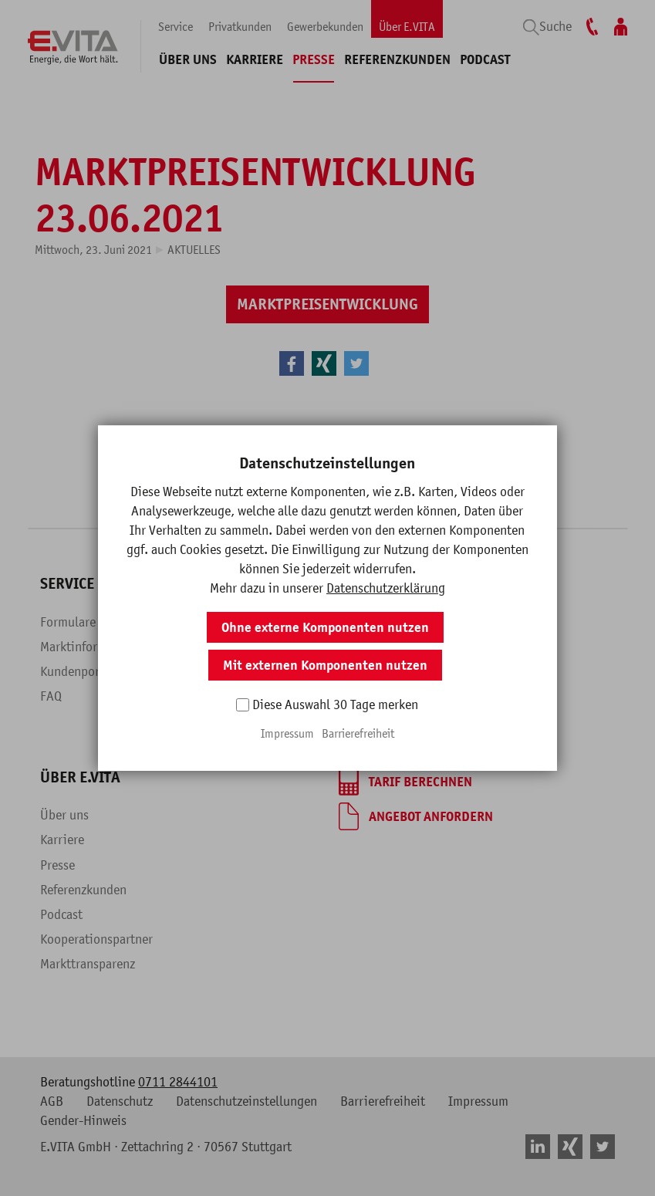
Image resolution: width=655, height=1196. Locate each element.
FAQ (51, 696)
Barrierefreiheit (382, 1101)
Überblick (215, 622)
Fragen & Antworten (243, 671)
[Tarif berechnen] (405, 782)
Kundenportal (77, 671)
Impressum (478, 1101)
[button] (291, 363)
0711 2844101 (178, 1082)
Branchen (364, 671)
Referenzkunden (397, 59)
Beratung (364, 696)
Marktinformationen (94, 646)
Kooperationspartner (96, 939)
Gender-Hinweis (83, 1120)
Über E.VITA (407, 26)
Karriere (254, 59)
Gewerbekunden (325, 26)
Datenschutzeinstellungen (246, 1101)
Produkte (213, 646)
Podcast (485, 59)
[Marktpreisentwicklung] (327, 304)
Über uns (188, 59)
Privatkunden (240, 26)
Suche (555, 26)
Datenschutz (119, 1101)
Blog (201, 696)
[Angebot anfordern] (416, 816)
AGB (51, 1101)
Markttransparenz (87, 963)
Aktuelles (194, 249)
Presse (313, 59)
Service (175, 26)
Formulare (68, 622)
